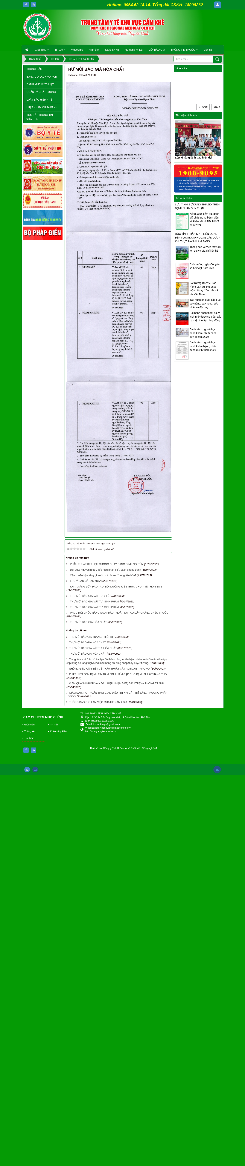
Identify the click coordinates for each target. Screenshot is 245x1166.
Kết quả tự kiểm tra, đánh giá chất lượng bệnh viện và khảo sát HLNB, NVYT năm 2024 (204, 219)
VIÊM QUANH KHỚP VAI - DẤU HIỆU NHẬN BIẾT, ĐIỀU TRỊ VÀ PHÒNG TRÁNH (116, 683)
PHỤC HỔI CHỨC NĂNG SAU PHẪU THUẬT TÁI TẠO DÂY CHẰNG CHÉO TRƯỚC (119, 612)
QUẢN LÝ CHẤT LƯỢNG (41, 91)
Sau (217, 106)
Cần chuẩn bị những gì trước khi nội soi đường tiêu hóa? (103, 575)
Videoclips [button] (77, 49)
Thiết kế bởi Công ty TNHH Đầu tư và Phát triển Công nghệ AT (123, 748)
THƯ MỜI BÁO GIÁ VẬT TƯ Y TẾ (89, 595)
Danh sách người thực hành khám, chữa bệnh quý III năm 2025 (203, 333)
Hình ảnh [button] (94, 49)
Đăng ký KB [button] (112, 49)
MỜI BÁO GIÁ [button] (156, 49)
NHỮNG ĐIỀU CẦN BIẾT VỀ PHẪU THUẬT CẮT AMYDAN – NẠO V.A (109, 668)
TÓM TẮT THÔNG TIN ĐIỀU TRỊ (40, 116)
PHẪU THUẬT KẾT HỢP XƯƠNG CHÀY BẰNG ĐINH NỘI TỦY (106, 564)
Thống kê (29, 731)
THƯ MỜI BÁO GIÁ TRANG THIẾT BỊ (91, 636)
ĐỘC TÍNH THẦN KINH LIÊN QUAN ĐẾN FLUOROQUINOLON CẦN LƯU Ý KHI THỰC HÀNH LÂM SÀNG (198, 237)
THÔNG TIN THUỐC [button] (184, 50)
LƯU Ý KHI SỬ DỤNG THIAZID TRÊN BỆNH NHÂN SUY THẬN (197, 206)
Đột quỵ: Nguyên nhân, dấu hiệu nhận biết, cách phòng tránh (105, 569)
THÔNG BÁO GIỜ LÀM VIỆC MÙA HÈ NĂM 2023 (98, 702)
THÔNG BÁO (34, 68)
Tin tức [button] (60, 50)
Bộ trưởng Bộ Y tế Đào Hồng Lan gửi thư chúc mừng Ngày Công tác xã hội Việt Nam (204, 288)
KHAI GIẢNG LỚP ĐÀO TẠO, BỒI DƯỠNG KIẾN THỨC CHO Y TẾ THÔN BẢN (116, 586)
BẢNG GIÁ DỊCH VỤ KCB (42, 76)
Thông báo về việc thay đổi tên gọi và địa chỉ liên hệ (205, 248)
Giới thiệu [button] (42, 50)
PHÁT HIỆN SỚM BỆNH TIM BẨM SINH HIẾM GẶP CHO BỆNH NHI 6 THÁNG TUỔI (118, 674)
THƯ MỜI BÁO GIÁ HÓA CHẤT (88, 622)
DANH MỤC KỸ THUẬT (40, 84)
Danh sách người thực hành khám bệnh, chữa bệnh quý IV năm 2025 (203, 346)
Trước (202, 106)
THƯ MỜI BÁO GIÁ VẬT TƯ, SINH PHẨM (94, 601)
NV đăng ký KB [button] (134, 49)
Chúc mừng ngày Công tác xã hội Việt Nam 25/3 (205, 266)
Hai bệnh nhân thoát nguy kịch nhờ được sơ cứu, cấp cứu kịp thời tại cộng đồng (205, 316)
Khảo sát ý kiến (58, 731)
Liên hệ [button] (207, 49)
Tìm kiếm (29, 738)
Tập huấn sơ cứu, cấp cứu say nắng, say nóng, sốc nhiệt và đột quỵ (205, 303)
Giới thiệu (29, 724)
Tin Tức (54, 724)
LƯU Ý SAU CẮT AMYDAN (86, 580)
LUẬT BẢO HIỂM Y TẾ (40, 99)
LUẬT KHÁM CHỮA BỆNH (42, 107)
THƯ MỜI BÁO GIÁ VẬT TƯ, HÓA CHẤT (93, 648)
